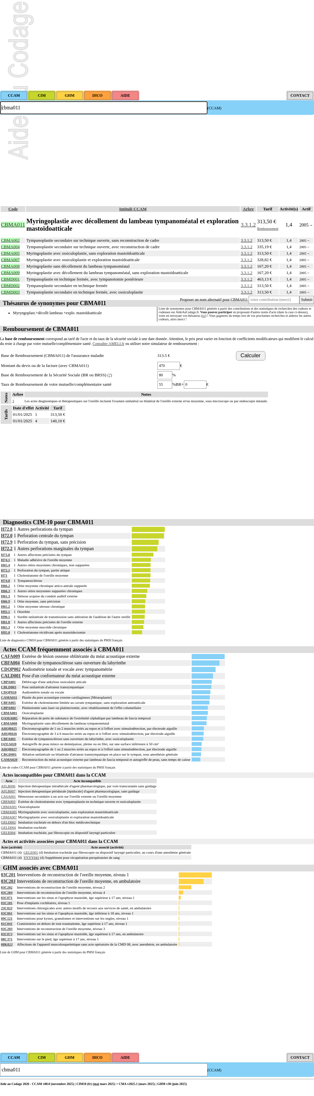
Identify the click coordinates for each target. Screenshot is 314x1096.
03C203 (6, 929)
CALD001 (11, 675)
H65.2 (5, 606)
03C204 (6, 892)
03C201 (8, 874)
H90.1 (5, 617)
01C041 (6, 923)
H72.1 (5, 570)
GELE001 (31, 852)
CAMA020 (9, 759)
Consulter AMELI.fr (108, 343)
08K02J (7, 944)
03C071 (6, 898)
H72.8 (6, 529)
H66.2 (5, 586)
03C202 (6, 887)
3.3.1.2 (248, 225)
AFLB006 (8, 786)
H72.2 (6, 548)
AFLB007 (8, 791)
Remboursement (267, 228)
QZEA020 (9, 744)
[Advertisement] (157, 45)
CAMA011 (9, 697)
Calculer (251, 355)
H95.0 (5, 632)
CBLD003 (8, 687)
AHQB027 (9, 749)
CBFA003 (8, 801)
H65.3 (5, 627)
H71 (4, 575)
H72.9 (6, 542)
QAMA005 (9, 718)
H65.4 (5, 565)
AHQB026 (9, 734)
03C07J (6, 934)
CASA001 (8, 796)
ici (203, 315)
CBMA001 (9, 713)
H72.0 (6, 535)
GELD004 (8, 827)
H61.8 (5, 622)
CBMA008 (9, 723)
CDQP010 (9, 692)
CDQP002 (11, 669)
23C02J (6, 908)
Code (13, 208)
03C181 (6, 903)
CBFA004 (10, 662)
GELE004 (8, 833)
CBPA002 (8, 708)
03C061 (6, 913)
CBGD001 (9, 754)
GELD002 (8, 822)
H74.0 (5, 580)
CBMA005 (9, 812)
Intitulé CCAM (133, 208)
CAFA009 (10, 656)
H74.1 (5, 560)
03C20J (8, 881)
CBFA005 (8, 702)
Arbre (248, 208)
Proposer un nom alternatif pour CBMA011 (214, 299)
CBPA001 (8, 682)
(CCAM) (214, 108)
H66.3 (5, 591)
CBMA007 (9, 817)
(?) (109, 374)
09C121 (6, 918)
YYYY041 (31, 857)
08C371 (6, 939)
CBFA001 (8, 739)
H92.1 (5, 612)
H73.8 (5, 555)
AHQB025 (9, 728)
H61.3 (5, 596)
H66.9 (5, 601)
